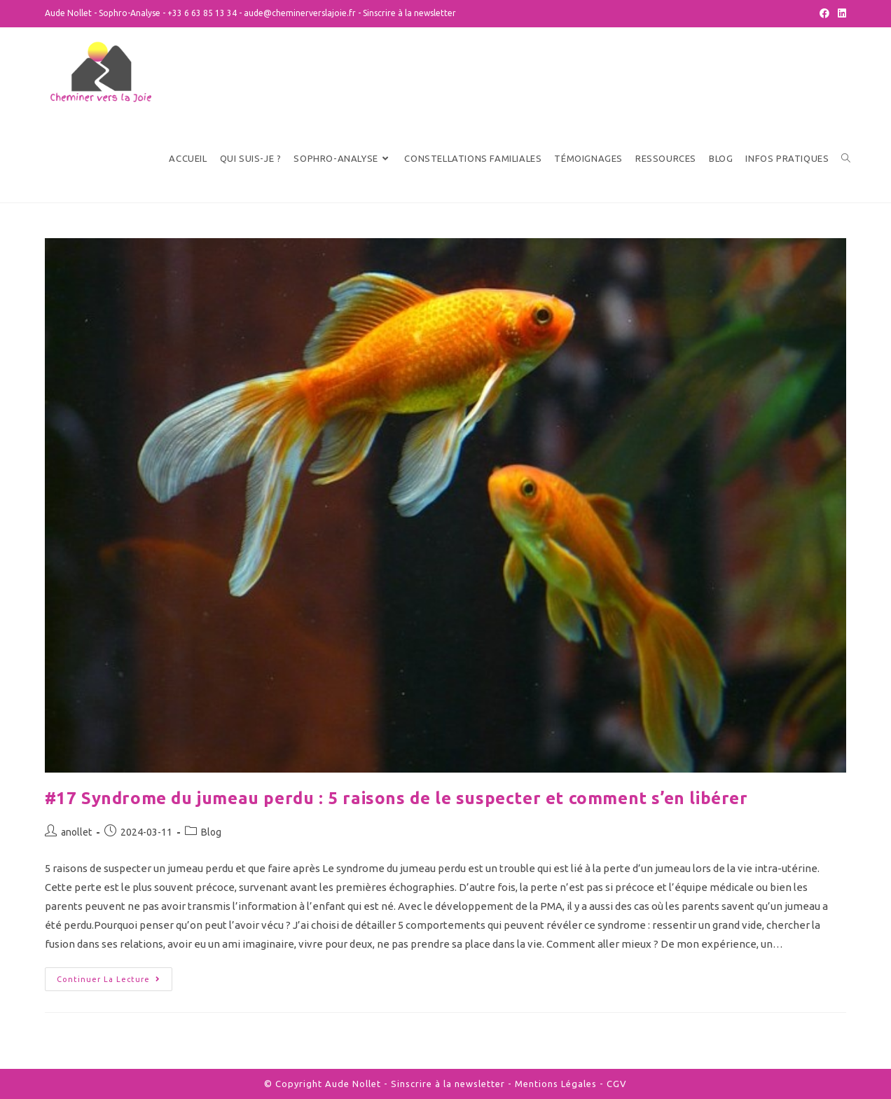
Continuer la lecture (108, 979)
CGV (617, 1083)
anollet (76, 832)
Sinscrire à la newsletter (409, 13)
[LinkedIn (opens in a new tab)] (840, 13)
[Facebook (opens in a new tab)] (824, 13)
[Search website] (846, 158)
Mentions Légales (556, 1083)
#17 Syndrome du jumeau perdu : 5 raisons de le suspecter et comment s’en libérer (396, 798)
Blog (211, 832)
